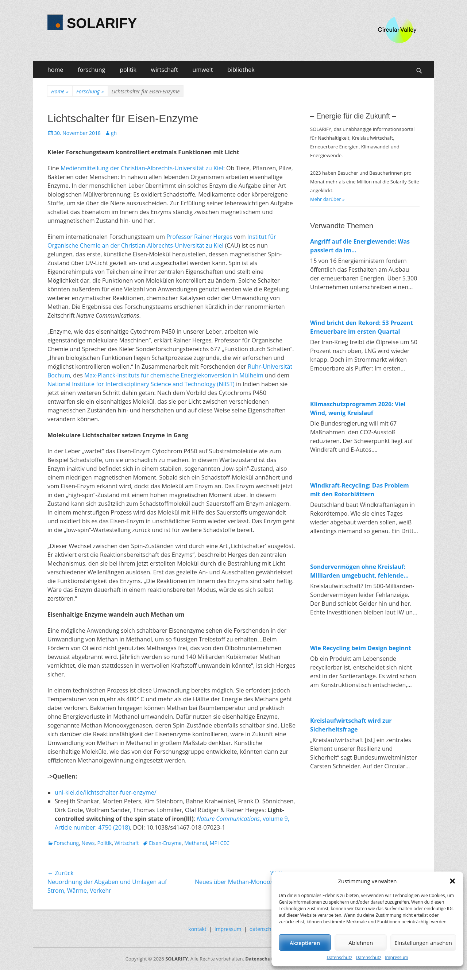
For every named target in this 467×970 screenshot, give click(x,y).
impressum (228, 929)
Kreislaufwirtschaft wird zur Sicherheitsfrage (351, 725)
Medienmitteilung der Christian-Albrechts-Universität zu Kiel (142, 168)
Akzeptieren (305, 942)
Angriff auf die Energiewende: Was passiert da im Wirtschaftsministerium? (360, 246)
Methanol (195, 842)
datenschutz (264, 929)
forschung (91, 70)
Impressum (396, 957)
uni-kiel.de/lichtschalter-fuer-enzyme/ (106, 792)
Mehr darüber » (327, 199)
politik (128, 70)
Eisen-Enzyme (165, 842)
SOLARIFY (102, 23)
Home (60, 91)
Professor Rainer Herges (199, 237)
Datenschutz (339, 957)
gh (114, 132)
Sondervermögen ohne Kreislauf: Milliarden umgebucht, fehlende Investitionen (357, 571)
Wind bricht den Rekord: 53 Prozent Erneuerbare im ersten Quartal (361, 327)
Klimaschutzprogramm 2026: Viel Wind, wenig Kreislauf (358, 408)
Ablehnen (360, 942)
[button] (452, 881)
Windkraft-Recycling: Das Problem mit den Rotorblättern (359, 489)
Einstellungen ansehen (423, 942)
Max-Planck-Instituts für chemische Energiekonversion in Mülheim (173, 375)
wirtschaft (164, 70)
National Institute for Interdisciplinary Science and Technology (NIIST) (141, 384)
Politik (104, 842)
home (55, 70)
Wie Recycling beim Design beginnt (360, 648)
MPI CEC (219, 842)
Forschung (90, 91)
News (87, 842)
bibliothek (240, 70)
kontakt (197, 929)
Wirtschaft (127, 842)
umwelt (203, 70)
